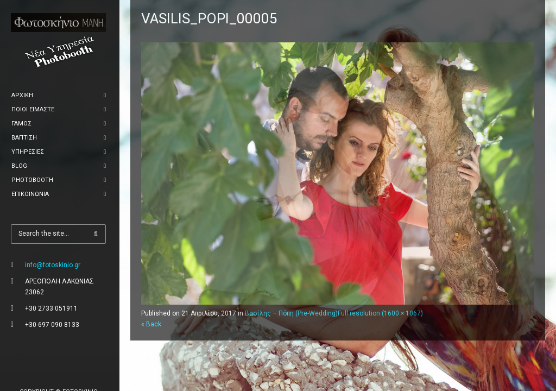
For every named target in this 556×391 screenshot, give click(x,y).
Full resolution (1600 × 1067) (380, 313)
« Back (151, 324)
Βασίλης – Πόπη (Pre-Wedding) (291, 313)
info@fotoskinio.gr (52, 265)
